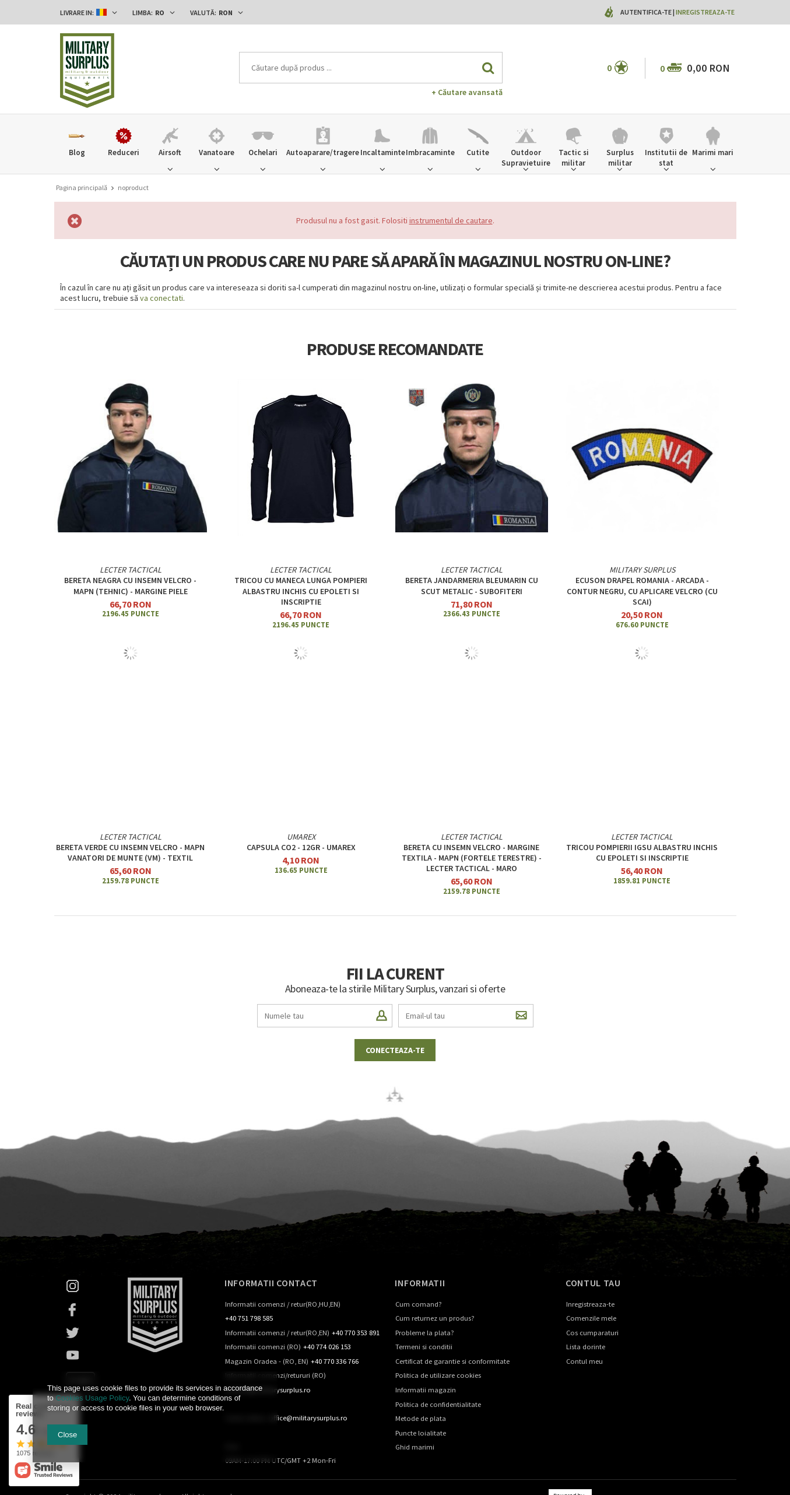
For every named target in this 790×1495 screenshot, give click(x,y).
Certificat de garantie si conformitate (452, 1362)
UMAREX (301, 836)
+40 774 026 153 (327, 1347)
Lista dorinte (585, 1347)
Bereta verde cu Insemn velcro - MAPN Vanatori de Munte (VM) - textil (130, 852)
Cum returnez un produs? (435, 1318)
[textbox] (371, 67)
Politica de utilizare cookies (438, 1376)
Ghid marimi (414, 1447)
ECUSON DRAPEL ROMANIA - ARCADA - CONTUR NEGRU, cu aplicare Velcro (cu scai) (642, 590)
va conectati (161, 298)
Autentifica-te (646, 12)
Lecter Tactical (130, 569)
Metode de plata (420, 1419)
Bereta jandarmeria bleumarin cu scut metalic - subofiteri (471, 585)
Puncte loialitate (420, 1433)
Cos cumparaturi (592, 1333)
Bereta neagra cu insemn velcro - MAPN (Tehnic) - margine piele (130, 585)
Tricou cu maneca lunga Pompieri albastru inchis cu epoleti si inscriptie (300, 590)
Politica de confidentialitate (438, 1405)
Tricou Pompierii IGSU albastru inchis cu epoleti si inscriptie (642, 852)
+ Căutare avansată (467, 92)
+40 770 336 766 (335, 1362)
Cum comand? (418, 1304)
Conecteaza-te (395, 1050)
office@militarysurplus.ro (308, 1418)
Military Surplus (642, 569)
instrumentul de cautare (451, 220)
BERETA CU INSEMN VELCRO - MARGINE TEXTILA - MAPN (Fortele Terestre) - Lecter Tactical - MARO (472, 857)
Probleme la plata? (424, 1333)
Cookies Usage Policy (91, 1398)
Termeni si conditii (423, 1347)
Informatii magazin (425, 1390)
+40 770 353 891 (356, 1333)
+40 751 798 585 (249, 1318)
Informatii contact (271, 1283)
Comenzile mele (591, 1318)
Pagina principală (81, 187)
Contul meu (584, 1362)
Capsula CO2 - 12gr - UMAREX (301, 847)
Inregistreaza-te (705, 12)
